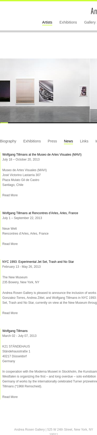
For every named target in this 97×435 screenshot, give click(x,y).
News (68, 141)
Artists (47, 22)
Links (84, 141)
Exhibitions (68, 22)
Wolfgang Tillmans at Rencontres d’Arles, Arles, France (40, 213)
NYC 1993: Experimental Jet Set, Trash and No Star (38, 262)
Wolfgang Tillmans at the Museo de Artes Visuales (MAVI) (41, 154)
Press (52, 141)
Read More (10, 195)
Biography (8, 141)
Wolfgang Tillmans (15, 331)
